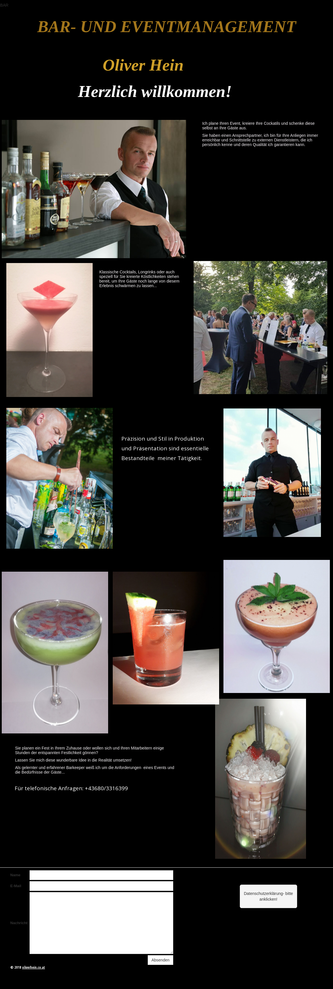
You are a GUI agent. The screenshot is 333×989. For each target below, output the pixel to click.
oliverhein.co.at (33, 967)
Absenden (160, 960)
